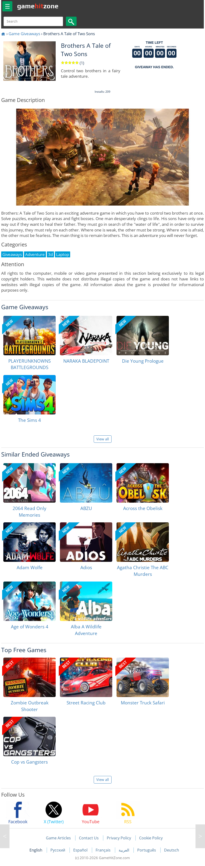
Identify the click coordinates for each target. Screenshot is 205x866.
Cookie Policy (151, 838)
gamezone (38, 6)
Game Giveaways (24, 33)
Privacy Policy (119, 838)
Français (104, 850)
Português (147, 850)
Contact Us (89, 838)
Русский (58, 850)
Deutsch (171, 850)
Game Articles (58, 838)
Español (80, 850)
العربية (124, 850)
